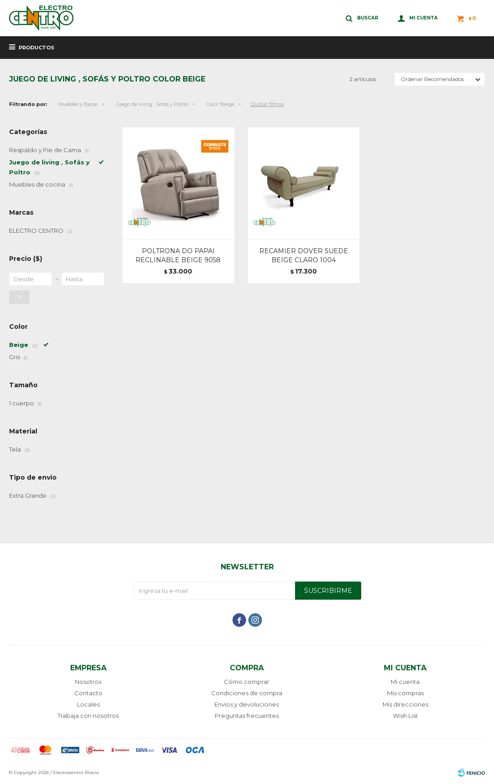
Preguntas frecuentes (247, 715)
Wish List (405, 715)
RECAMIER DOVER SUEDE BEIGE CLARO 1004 (303, 255)
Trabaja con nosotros (88, 715)
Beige (220, 104)
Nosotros (88, 681)
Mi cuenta (405, 681)
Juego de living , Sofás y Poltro (152, 104)
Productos (36, 47)
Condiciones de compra (246, 693)
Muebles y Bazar (78, 104)
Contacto (88, 693)
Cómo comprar (246, 681)
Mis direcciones (405, 704)
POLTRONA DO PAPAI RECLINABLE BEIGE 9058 (178, 255)
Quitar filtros (267, 104)
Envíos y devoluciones (246, 704)
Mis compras (405, 693)
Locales (88, 704)
